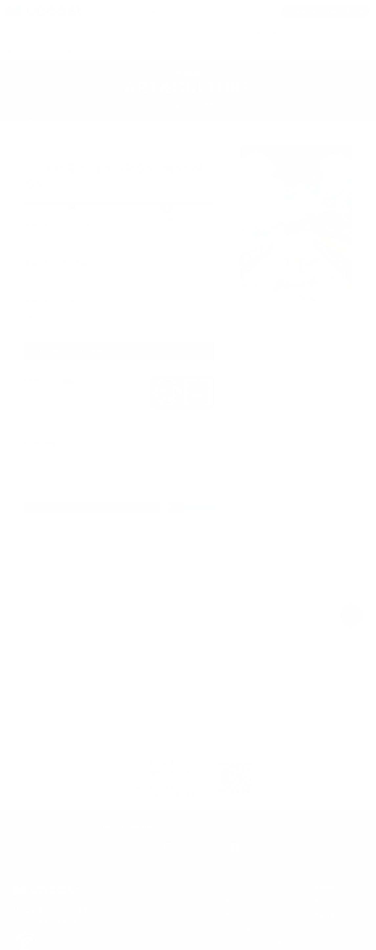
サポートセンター (164, 32)
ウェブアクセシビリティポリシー (259, 942)
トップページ (75, 32)
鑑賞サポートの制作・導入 (325, 11)
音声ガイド (41, 323)
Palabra (64, 920)
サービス (303, 32)
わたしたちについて (220, 32)
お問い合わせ (329, 915)
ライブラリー (117, 32)
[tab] (71, 227)
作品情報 (266, 32)
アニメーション (77, 153)
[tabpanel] (119, 417)
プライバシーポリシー (338, 928)
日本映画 (38, 153)
